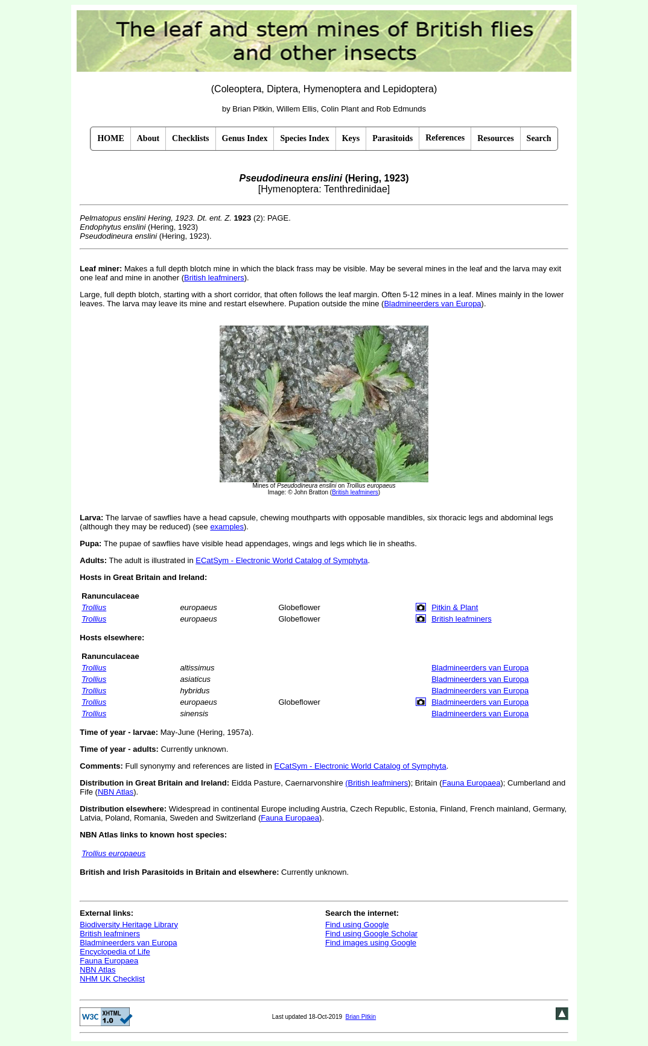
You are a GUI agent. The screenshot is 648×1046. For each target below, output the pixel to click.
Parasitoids (392, 138)
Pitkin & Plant (454, 607)
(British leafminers (376, 782)
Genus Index (245, 138)
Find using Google (357, 924)
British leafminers (214, 277)
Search (539, 138)
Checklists (190, 138)
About (148, 138)
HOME (110, 138)
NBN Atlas (115, 791)
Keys (351, 138)
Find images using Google (370, 942)
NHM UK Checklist (112, 978)
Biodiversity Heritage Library (129, 924)
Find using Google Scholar (371, 933)
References (445, 137)
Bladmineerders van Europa (432, 303)
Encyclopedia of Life (115, 951)
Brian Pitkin (361, 1016)
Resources (495, 138)
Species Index (304, 138)
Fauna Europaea (471, 782)
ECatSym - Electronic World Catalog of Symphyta (281, 560)
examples (227, 526)
